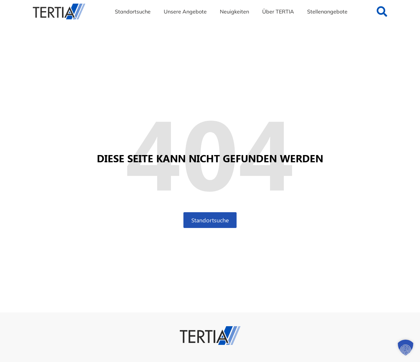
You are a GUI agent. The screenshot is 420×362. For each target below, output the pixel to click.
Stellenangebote (327, 11)
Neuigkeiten (234, 11)
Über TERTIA (278, 11)
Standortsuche (133, 11)
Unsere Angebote (185, 11)
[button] (405, 347)
